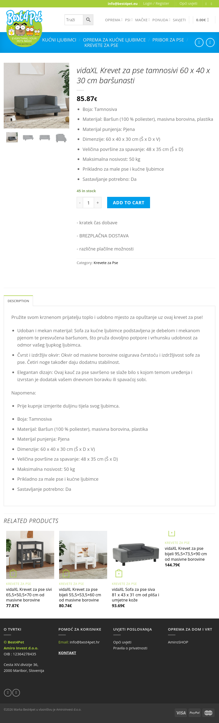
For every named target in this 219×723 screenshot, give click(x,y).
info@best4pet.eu (123, 3)
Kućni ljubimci (59, 40)
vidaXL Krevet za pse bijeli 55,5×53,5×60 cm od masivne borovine (80, 595)
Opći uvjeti (188, 3)
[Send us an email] (212, 4)
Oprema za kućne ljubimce (114, 40)
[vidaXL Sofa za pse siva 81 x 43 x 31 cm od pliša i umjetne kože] (136, 555)
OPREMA (113, 19)
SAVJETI (179, 19)
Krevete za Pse (101, 45)
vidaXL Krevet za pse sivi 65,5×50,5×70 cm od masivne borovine (29, 595)
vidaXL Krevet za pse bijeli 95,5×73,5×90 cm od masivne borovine (186, 554)
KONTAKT (67, 653)
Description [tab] (19, 301)
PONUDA (161, 19)
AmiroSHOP (178, 642)
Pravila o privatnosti (130, 648)
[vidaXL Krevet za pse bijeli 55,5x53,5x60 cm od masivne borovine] (83, 555)
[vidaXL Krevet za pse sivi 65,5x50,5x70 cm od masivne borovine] (30, 555)
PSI (129, 19)
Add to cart (128, 202)
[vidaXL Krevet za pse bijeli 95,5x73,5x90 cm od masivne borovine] (189, 534)
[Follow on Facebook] (207, 4)
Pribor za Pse (168, 40)
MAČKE (142, 19)
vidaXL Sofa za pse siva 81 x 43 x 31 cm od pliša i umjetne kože (135, 595)
